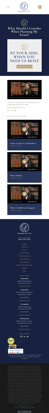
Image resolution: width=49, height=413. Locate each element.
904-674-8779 (24, 312)
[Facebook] (21, 336)
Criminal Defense (24, 253)
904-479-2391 (24, 326)
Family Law (24, 247)
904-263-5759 (24, 297)
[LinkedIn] (24, 336)
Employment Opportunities (24, 265)
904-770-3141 (24, 239)
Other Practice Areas (24, 256)
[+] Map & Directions (24, 286)
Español (24, 268)
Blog (24, 271)
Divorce (24, 250)
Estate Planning (24, 259)
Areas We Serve (24, 262)
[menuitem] (17, 407)
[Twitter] (27, 336)
